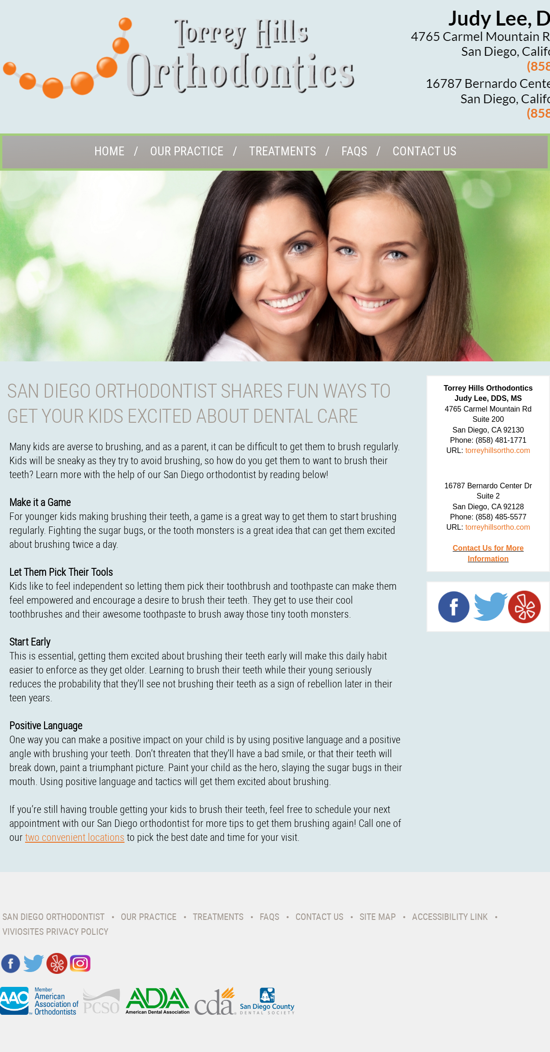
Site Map (378, 916)
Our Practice (186, 151)
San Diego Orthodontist (53, 916)
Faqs (354, 151)
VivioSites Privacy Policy (55, 931)
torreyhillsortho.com (497, 450)
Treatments (282, 151)
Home (109, 151)
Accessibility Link (450, 916)
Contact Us (424, 151)
